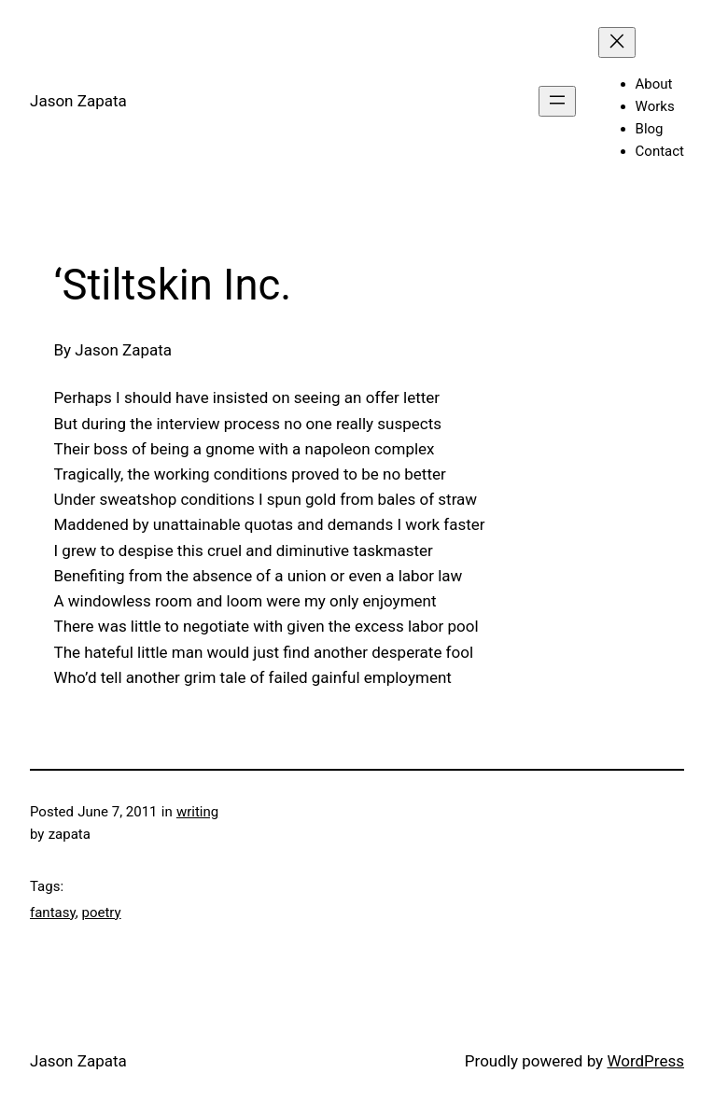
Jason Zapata (78, 100)
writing (197, 811)
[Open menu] (557, 101)
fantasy (53, 912)
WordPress (645, 1061)
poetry (100, 912)
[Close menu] (617, 42)
